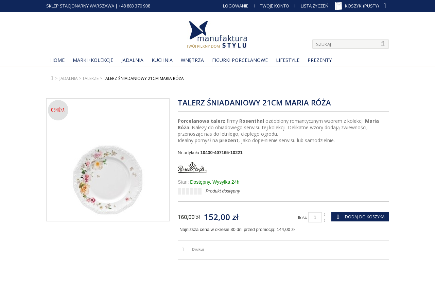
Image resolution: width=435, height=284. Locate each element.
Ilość (302, 217)
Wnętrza (192, 60)
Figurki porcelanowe (240, 60)
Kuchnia (162, 60)
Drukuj (198, 249)
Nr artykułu (188, 152)
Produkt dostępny (223, 191)
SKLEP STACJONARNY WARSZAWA (80, 6)
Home (57, 60)
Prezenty (320, 60)
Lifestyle (287, 60)
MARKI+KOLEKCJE (93, 60)
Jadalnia (132, 60)
